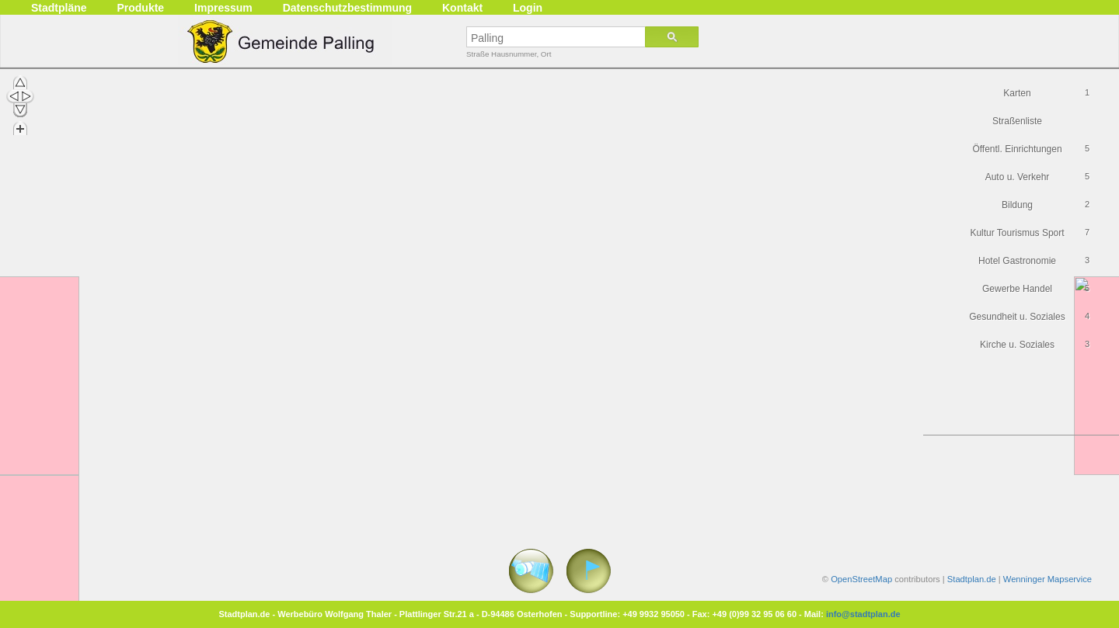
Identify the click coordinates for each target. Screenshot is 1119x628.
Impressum (223, 8)
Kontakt (462, 8)
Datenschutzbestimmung (347, 8)
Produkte (140, 8)
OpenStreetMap (861, 579)
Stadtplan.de (971, 579)
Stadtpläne (59, 8)
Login (527, 8)
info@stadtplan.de (863, 614)
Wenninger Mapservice (1047, 579)
